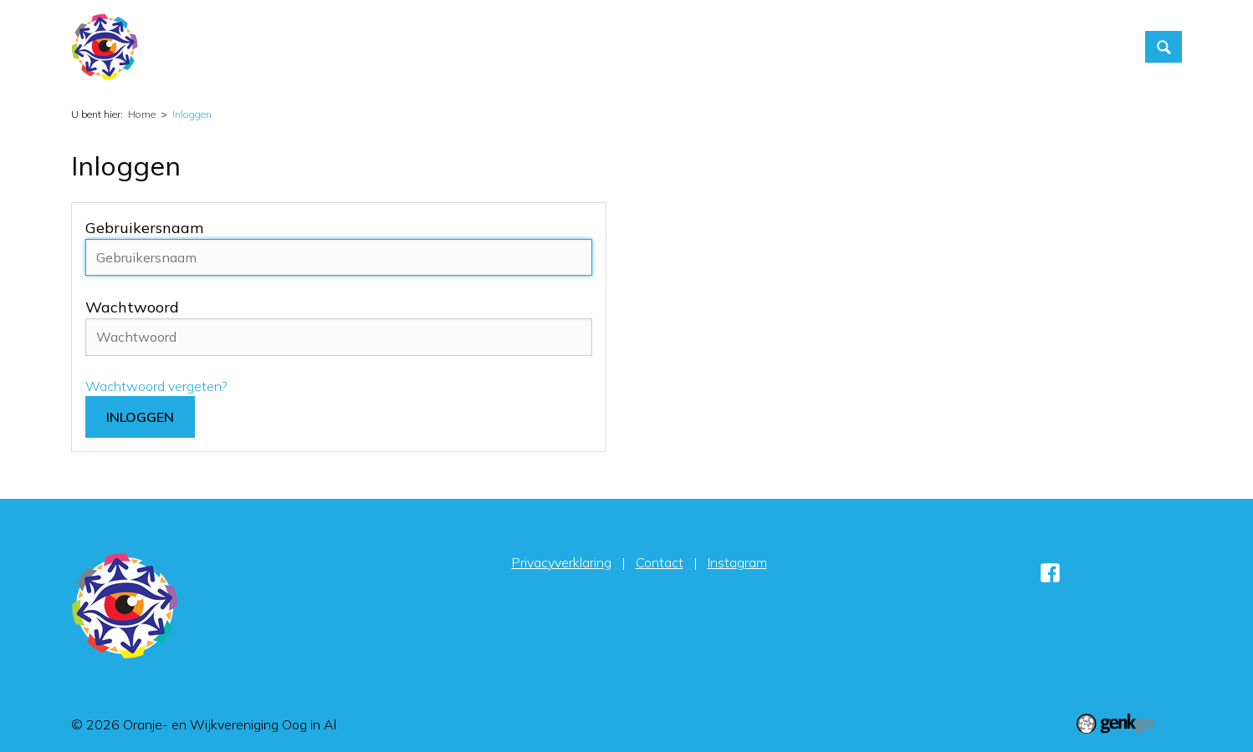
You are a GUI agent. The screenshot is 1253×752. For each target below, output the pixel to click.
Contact (931, 46)
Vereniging (786, 46)
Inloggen (1007, 46)
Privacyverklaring (561, 562)
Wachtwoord (132, 307)
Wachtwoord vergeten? (156, 386)
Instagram (737, 562)
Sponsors (1087, 46)
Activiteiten (694, 46)
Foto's (863, 46)
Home (626, 47)
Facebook (1050, 573)
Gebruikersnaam (144, 227)
